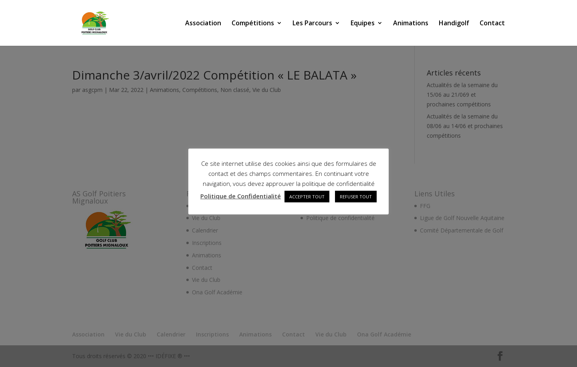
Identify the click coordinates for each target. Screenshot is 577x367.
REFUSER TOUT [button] (356, 197)
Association (203, 23)
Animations (410, 23)
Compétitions (253, 23)
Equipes (363, 23)
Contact (492, 23)
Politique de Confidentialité (240, 196)
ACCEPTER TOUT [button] (307, 197)
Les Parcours (312, 23)
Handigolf (454, 23)
